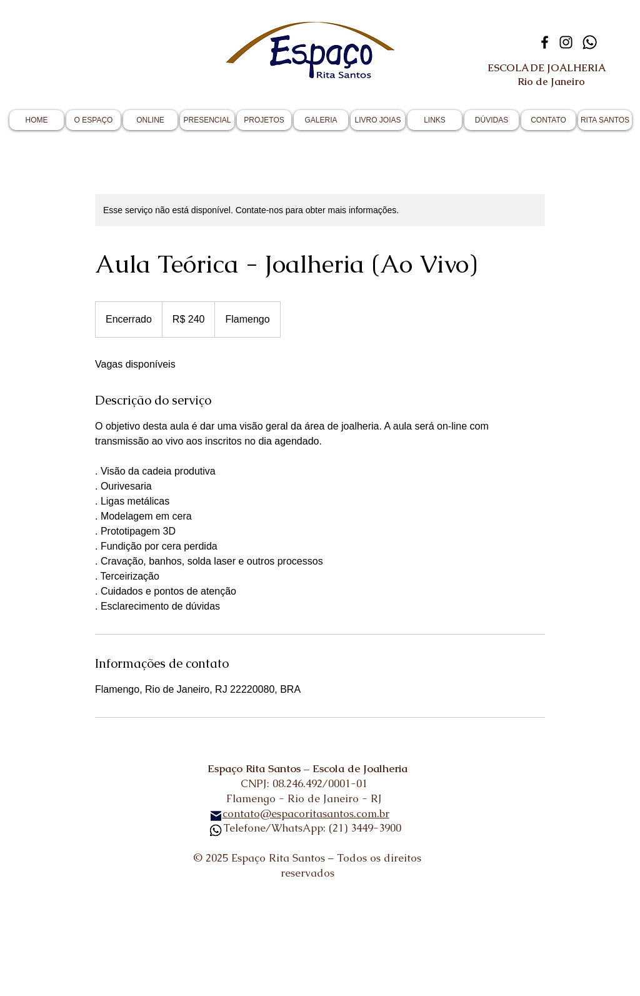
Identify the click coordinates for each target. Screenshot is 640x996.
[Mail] (216, 816)
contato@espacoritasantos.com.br (305, 813)
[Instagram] (566, 42)
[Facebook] (544, 42)
